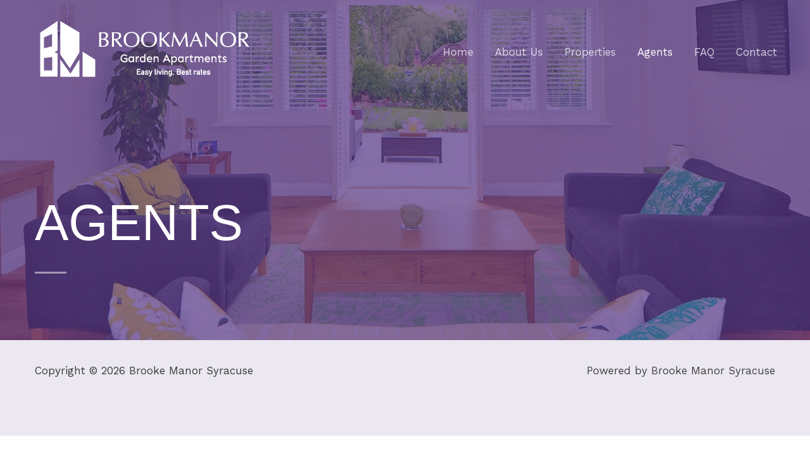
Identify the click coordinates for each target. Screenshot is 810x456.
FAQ (704, 52)
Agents (655, 52)
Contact (756, 52)
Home (458, 52)
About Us (519, 52)
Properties (590, 52)
